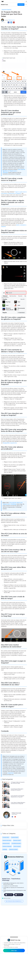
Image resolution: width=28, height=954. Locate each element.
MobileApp (5, 849)
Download (21, 4)
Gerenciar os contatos (13, 849)
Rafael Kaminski (11, 20)
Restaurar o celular (17, 840)
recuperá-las (11, 773)
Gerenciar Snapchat (6, 9)
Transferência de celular (16, 843)
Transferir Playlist (15, 837)
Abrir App (14, 950)
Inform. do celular (17, 846)
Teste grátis (9, 894)
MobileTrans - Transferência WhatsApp (11, 879)
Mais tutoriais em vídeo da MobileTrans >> (14, 901)
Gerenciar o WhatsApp (7, 846)
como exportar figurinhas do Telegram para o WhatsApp (14, 171)
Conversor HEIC (6, 837)
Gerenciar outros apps (7, 840)
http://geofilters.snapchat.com (10, 443)
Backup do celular (6, 843)
